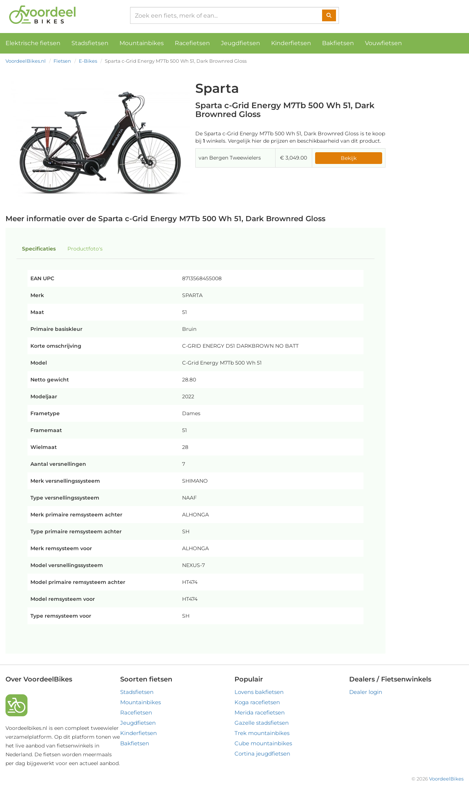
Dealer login (365, 691)
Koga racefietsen (257, 702)
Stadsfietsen (89, 43)
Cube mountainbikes (263, 743)
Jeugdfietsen (240, 43)
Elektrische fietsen (32, 43)
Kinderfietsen (291, 43)
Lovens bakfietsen (259, 691)
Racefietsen (192, 43)
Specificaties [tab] (39, 248)
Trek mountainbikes (261, 733)
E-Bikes (88, 61)
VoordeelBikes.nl (25, 61)
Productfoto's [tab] (85, 248)
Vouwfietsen (383, 43)
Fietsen (62, 61)
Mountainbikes (141, 43)
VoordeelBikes (446, 779)
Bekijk (349, 158)
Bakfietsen (338, 43)
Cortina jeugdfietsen (262, 753)
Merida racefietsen (259, 712)
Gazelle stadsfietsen (261, 722)
